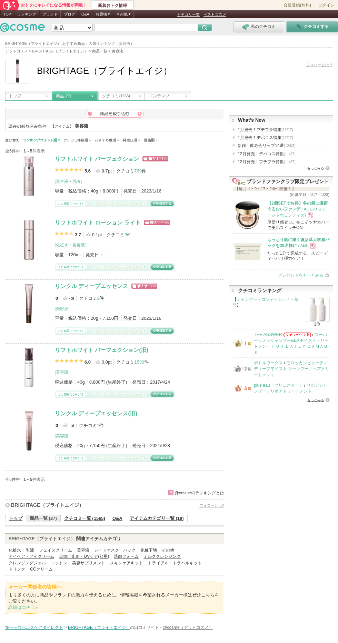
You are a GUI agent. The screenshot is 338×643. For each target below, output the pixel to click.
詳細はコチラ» (23, 607)
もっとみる (315, 168)
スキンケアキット (126, 563)
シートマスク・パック (115, 550)
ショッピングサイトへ (155, 158)
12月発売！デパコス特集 (267, 153)
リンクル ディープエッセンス (91, 286)
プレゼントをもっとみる (301, 275)
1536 (139, 362)
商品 (63, 95)
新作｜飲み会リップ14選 (267, 145)
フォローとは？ (319, 65)
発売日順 (131, 140)
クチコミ (116, 95)
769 (138, 171)
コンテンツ (159, 95)
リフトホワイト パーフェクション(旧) (101, 350)
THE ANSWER (268, 334)
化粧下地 (148, 550)
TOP (7, 14)
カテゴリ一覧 (188, 14)
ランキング (26, 14)
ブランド (50, 14)
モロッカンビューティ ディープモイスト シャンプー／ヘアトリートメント (291, 368)
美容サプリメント (88, 563)
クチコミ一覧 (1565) (84, 518)
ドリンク (17, 569)
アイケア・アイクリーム (31, 556)
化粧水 (62, 245)
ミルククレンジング (162, 556)
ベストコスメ (214, 14)
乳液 (76, 181)
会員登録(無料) (297, 5)
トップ (15, 95)
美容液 (62, 181)
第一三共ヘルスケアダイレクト (34, 627)
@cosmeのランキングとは (199, 493)
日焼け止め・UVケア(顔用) (84, 556)
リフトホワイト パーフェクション (97, 159)
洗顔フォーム (126, 556)
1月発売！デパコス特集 (265, 137)
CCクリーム (41, 569)
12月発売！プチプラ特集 (267, 161)
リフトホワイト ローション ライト (98, 223)
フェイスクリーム (55, 550)
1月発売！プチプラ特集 (265, 129)
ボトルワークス (268, 362)
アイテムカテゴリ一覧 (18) (157, 518)
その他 (168, 550)
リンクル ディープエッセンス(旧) (96, 413)
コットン (59, 563)
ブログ (69, 14)
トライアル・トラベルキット (175, 563)
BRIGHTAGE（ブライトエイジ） (47, 505)
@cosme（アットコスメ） (188, 627)
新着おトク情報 (112, 5)
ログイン (326, 5)
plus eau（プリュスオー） (278, 385)
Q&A (85, 14)
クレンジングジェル (27, 563)
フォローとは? (211, 505)
